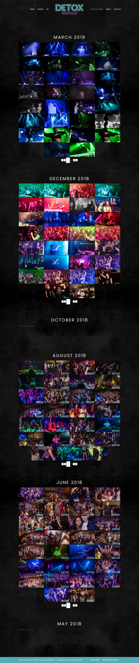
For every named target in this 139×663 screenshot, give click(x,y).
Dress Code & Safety (110, 660)
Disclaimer (94, 660)
